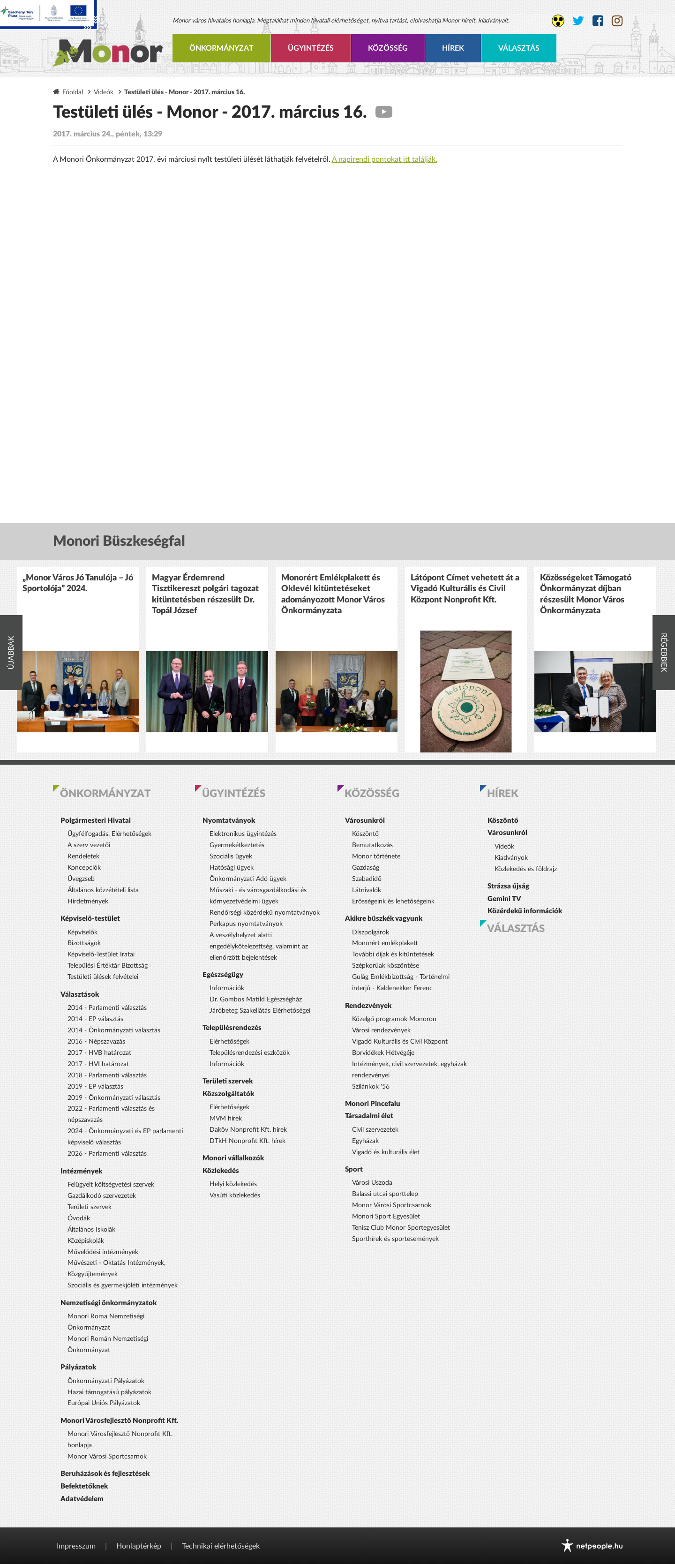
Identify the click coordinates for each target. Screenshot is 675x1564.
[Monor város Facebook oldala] (597, 21)
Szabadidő (367, 879)
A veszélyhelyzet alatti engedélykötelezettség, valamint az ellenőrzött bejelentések (259, 946)
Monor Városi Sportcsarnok (107, 1456)
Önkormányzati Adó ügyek (248, 879)
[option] (78, 659)
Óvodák (79, 1218)
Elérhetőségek (229, 1041)
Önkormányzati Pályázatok (106, 1381)
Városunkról (365, 820)
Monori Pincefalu (372, 1103)
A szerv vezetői (89, 845)
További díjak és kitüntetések (393, 954)
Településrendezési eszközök (250, 1053)
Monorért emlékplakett (385, 943)
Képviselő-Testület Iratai (101, 954)
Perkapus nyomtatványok (246, 924)
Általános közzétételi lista (103, 890)
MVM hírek (226, 1118)
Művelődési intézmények (103, 1252)
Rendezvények (368, 1005)
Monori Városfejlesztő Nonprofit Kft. (119, 1420)
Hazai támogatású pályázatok (109, 1392)
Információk (227, 988)
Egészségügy (222, 974)
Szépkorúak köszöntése (385, 965)
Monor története (376, 856)
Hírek (453, 48)
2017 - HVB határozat (99, 1053)
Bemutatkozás (372, 845)
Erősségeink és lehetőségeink (393, 901)
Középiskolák (86, 1241)
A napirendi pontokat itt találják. (384, 159)
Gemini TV (504, 898)
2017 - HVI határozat (98, 1064)
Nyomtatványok (228, 820)
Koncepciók (84, 868)
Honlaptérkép (138, 1546)
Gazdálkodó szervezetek (102, 1196)
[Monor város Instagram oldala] (617, 21)
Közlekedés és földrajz (526, 869)
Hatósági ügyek (232, 868)
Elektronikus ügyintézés (243, 834)
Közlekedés (220, 1170)
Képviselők (83, 932)
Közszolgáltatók (228, 1094)
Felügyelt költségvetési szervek (111, 1184)
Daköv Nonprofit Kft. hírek (248, 1130)
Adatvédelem (82, 1499)
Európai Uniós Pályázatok (104, 1403)
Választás (519, 48)
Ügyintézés (311, 48)
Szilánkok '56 (371, 1086)
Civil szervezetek (375, 1130)
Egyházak (365, 1141)
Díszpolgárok (370, 932)
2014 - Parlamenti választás (107, 1008)
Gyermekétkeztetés (237, 845)
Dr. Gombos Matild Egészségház (256, 999)
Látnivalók (366, 890)
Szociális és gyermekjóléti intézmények (123, 1285)
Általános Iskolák (91, 1229)
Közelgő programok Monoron (394, 1019)
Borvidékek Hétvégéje (383, 1053)
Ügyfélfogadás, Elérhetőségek (109, 834)
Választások (79, 994)
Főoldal (72, 92)
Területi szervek (90, 1207)
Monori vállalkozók (233, 1158)
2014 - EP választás (95, 1019)
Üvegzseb (81, 879)
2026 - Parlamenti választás (107, 1153)
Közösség (388, 48)
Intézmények (81, 1171)
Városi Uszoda (372, 1183)
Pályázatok (78, 1367)
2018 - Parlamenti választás (107, 1075)
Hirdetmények (88, 901)
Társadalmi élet (369, 1116)
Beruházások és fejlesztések (105, 1473)
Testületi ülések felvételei (103, 977)
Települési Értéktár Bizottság (108, 965)
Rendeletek (83, 856)
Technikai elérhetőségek (221, 1546)
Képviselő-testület (90, 918)
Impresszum (76, 1546)
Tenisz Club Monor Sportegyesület (401, 1228)
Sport (354, 1169)
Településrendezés (232, 1027)
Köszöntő (365, 834)
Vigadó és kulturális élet (386, 1152)
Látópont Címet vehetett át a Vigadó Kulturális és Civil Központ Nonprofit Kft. (465, 589)
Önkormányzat (221, 48)
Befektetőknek (84, 1486)
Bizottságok (84, 943)
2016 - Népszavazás (96, 1041)
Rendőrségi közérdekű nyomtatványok (265, 913)
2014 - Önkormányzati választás (114, 1030)
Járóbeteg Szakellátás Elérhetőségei (260, 1011)
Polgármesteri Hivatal (95, 820)
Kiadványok (511, 858)
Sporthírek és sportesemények (395, 1239)
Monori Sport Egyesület (386, 1216)
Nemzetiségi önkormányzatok (108, 1303)
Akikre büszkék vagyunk (383, 918)
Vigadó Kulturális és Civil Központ (400, 1041)
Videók (103, 92)
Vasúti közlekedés (235, 1195)
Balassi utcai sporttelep (385, 1194)
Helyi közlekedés (233, 1184)
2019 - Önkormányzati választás (114, 1098)
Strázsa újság (508, 886)
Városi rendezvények (381, 1030)
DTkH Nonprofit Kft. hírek (247, 1141)
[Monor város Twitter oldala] (578, 21)
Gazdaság (365, 868)
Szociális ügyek (231, 856)
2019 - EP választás (95, 1086)
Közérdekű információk (525, 911)
